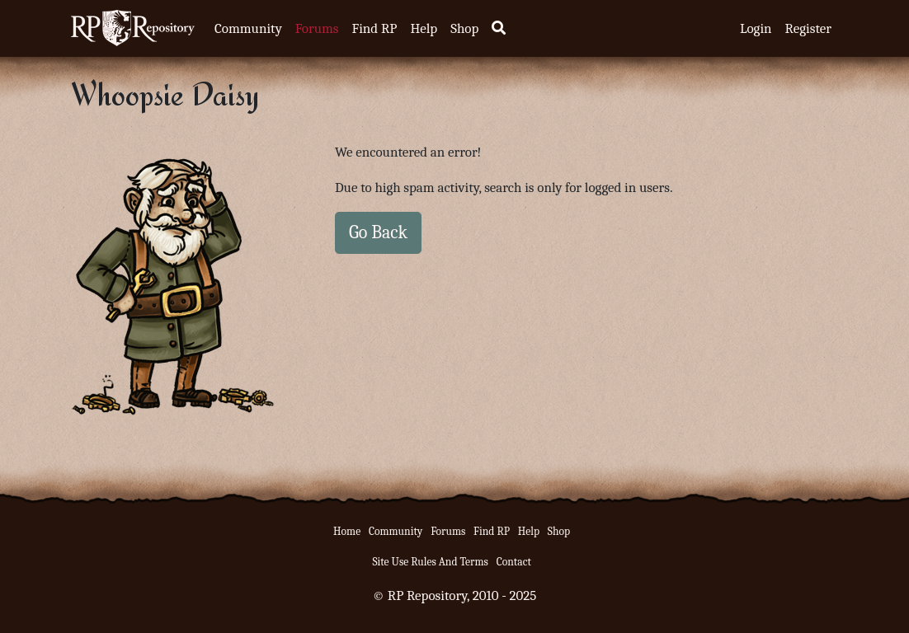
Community (248, 28)
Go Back (378, 232)
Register (808, 28)
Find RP (374, 28)
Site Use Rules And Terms (430, 562)
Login (756, 28)
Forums (317, 28)
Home (346, 531)
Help (423, 28)
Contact (514, 562)
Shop (464, 28)
